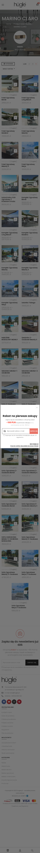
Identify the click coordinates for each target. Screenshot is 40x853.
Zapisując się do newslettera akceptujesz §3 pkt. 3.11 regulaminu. (20, 436)
